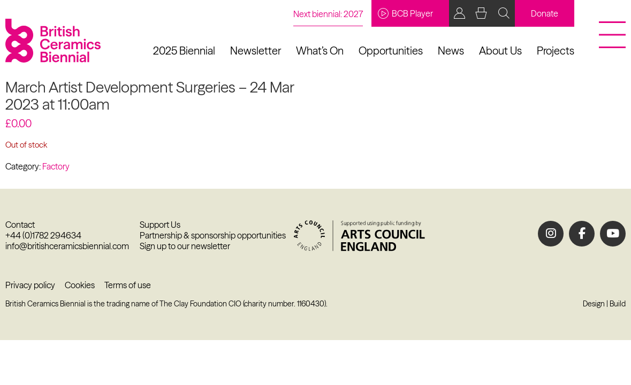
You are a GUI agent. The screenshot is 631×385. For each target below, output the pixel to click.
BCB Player (405, 13)
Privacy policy (30, 285)
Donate (544, 13)
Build (618, 304)
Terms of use (127, 285)
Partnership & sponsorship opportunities (213, 235)
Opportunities (391, 50)
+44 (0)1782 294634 (43, 235)
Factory (56, 166)
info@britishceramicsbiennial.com (67, 246)
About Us (500, 50)
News (451, 50)
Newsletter (255, 50)
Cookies (80, 285)
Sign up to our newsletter (185, 246)
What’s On (320, 50)
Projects (555, 50)
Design (594, 304)
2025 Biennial (184, 50)
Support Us (160, 224)
